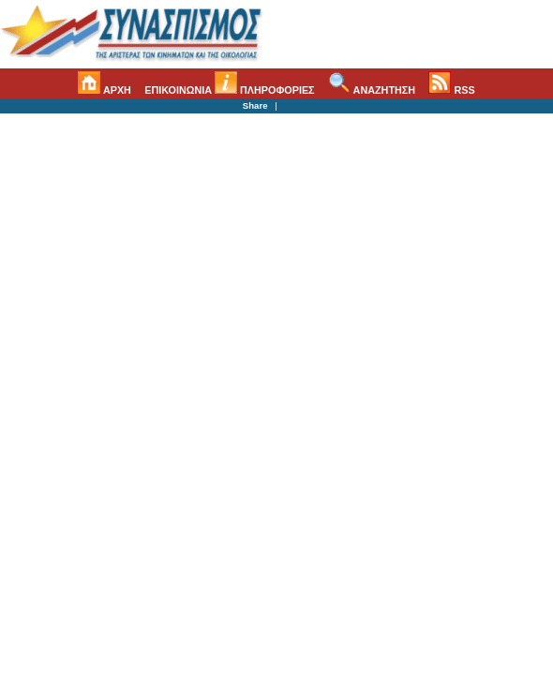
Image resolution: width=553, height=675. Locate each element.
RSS (451, 90)
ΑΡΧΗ (104, 90)
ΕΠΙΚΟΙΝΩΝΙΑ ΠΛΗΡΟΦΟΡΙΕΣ (229, 90)
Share (255, 105)
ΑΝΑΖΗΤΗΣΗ (371, 90)
